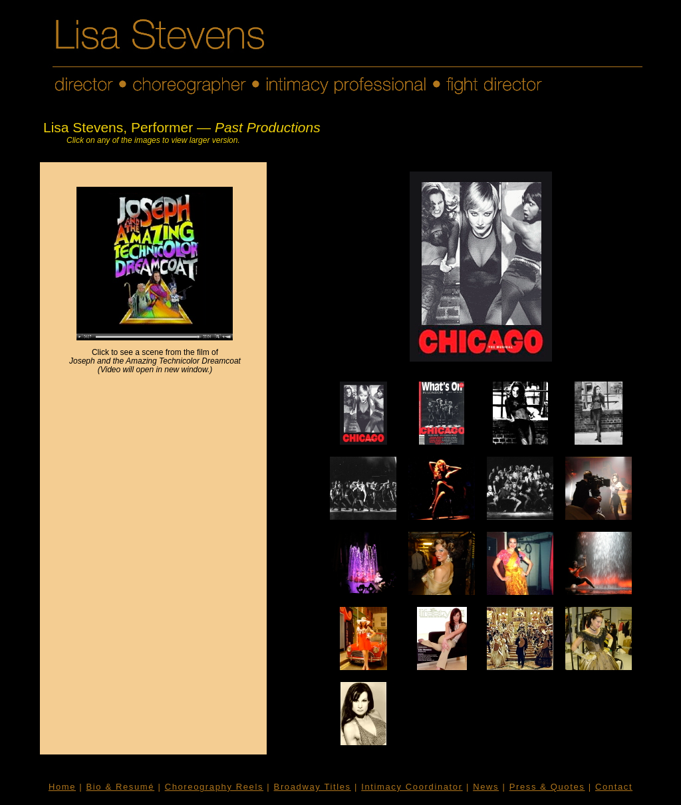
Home (62, 787)
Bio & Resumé (120, 787)
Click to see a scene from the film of (155, 357)
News (486, 787)
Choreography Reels (214, 787)
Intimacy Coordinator (411, 787)
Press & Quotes (547, 787)
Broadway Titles (312, 787)
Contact (613, 787)
